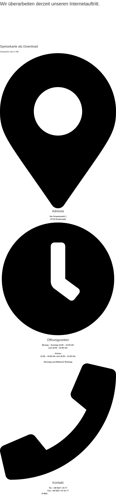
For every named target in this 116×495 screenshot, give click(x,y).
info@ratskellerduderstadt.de (61, 494)
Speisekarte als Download (19, 46)
